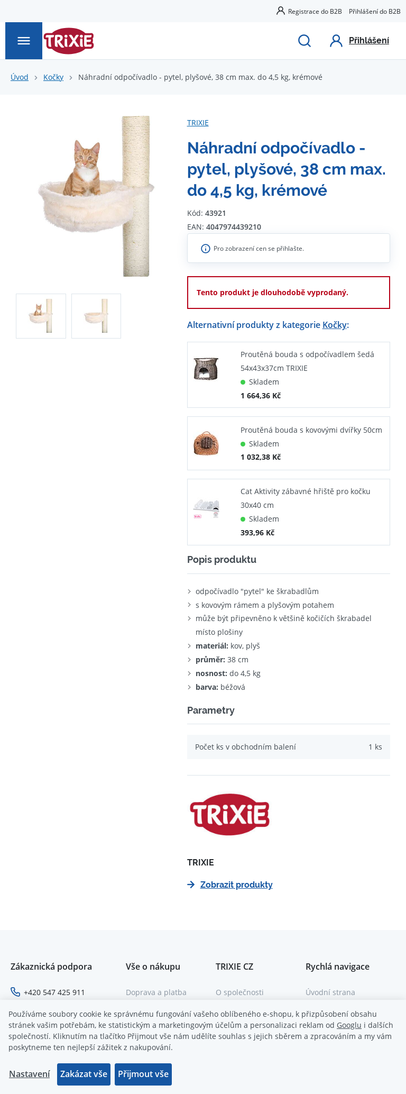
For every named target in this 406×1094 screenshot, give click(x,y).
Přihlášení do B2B (375, 11)
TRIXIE (198, 122)
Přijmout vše (143, 1074)
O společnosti (240, 992)
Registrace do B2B (315, 11)
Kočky (53, 77)
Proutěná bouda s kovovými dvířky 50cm (311, 430)
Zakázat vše (83, 1074)
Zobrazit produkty (230, 885)
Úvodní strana (330, 992)
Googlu (349, 1025)
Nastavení (29, 1074)
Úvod (20, 77)
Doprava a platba (156, 992)
